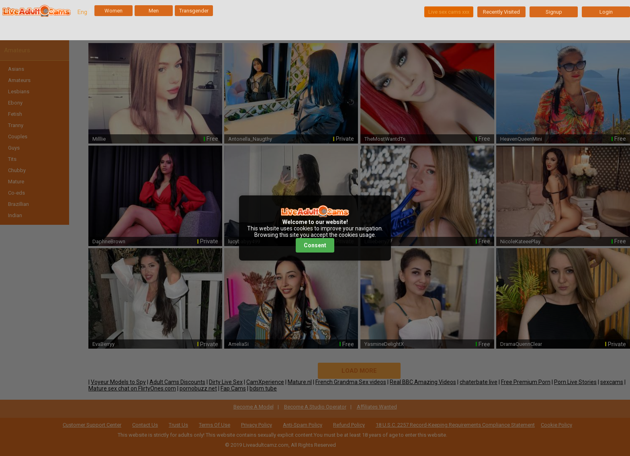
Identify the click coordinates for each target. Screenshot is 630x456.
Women (113, 11)
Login (606, 12)
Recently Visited (501, 12)
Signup (554, 12)
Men (154, 11)
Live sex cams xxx (448, 12)
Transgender (194, 11)
